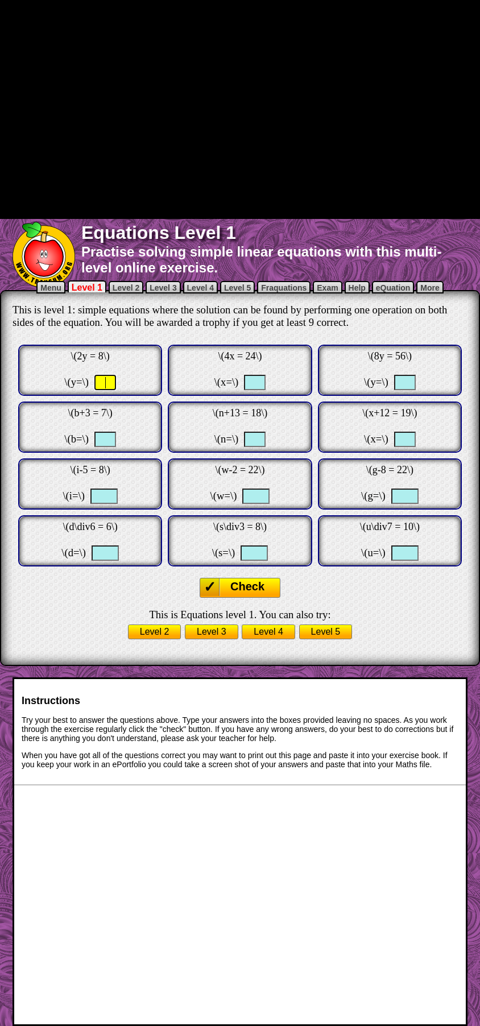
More (429, 287)
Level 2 (126, 287)
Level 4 (200, 287)
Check (247, 586)
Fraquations (284, 287)
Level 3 (163, 287)
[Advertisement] (138, 108)
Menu (50, 287)
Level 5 (237, 287)
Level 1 (87, 287)
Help (357, 287)
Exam (327, 287)
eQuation (393, 287)
